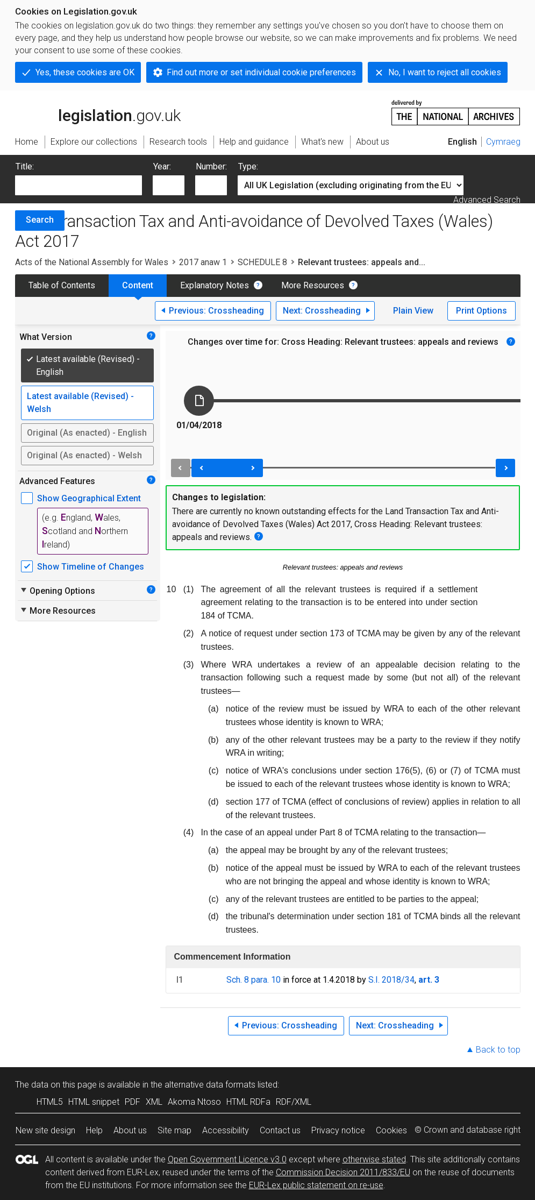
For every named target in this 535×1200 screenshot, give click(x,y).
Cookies (391, 1130)
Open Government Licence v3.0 (227, 1159)
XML (154, 1102)
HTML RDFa (248, 1102)
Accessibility (225, 1130)
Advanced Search (486, 200)
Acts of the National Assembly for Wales (91, 262)
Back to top (498, 1050)
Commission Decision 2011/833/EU (343, 1172)
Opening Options (57, 590)
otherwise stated (374, 1159)
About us (130, 1130)
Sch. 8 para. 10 (253, 980)
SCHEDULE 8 (262, 262)
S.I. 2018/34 (391, 980)
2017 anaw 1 (203, 262)
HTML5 (50, 1102)
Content (137, 285)
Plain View (413, 311)
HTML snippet (93, 1102)
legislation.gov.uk (98, 112)
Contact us (280, 1130)
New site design (45, 1130)
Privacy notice (338, 1130)
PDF (132, 1102)
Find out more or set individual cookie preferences (261, 72)
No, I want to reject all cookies (444, 72)
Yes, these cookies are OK (84, 72)
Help (94, 1130)
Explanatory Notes (214, 285)
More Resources (312, 285)
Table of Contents (61, 285)
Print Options (481, 311)
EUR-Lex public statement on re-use (316, 1185)
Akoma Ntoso (194, 1102)
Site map (174, 1130)
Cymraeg (503, 142)
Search (40, 220)
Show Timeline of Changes (90, 567)
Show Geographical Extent (89, 498)
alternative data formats (210, 1085)
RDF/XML (293, 1102)
